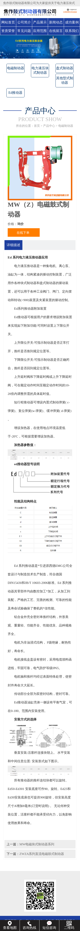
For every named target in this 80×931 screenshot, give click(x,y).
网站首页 (8, 22)
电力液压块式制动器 (40, 70)
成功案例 (72, 22)
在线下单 (23, 232)
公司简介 (24, 22)
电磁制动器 (15, 68)
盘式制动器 (64, 68)
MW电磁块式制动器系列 (36, 844)
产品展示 (40, 22)
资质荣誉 (8, 31)
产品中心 (49, 125)
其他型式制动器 (64, 80)
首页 (37, 125)
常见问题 (24, 31)
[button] (37, 55)
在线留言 (56, 31)
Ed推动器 (16, 92)
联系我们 (72, 31)
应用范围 (40, 31)
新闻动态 (56, 22)
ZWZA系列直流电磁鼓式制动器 (41, 854)
